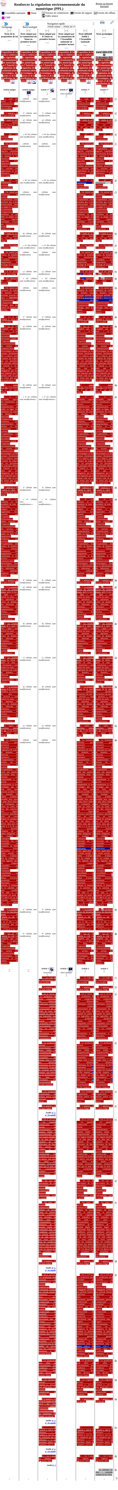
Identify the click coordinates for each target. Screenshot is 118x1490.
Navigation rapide (56, 23)
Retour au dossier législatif (104, 5)
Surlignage (7, 23)
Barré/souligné (30, 23)
